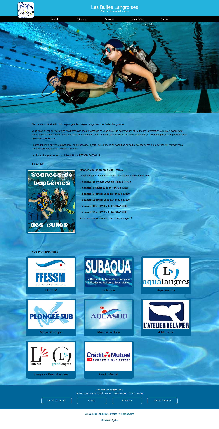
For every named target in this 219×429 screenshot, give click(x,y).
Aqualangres (166, 290)
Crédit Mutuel (108, 374)
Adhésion (82, 19)
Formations (137, 19)
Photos (164, 19)
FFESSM (51, 290)
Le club (55, 19)
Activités (109, 19)
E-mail (92, 400)
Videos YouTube (162, 400)
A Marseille (166, 332)
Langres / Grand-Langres (51, 374)
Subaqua (109, 290)
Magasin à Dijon (51, 332)
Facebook (127, 400)
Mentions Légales (109, 420)
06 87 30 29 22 (56, 400)
